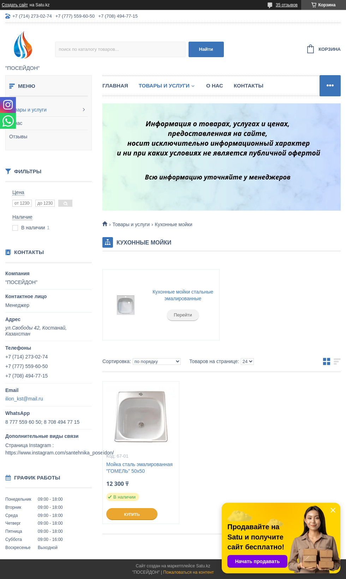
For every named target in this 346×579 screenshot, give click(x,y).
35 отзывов (287, 4)
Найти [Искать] (206, 49)
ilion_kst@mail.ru (24, 399)
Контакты (248, 85)
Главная (115, 85)
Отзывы (18, 136)
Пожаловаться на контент (188, 572)
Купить (131, 514)
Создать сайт (15, 4)
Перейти (183, 315)
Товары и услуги (28, 110)
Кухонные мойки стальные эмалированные (183, 295)
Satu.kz (203, 565)
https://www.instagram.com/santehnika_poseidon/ (59, 453)
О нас (15, 123)
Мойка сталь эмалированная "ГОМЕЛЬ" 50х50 (139, 468)
